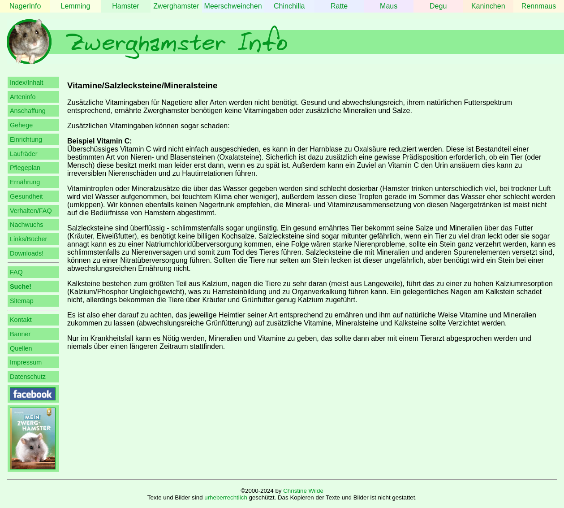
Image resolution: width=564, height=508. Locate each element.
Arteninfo (23, 96)
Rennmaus (538, 6)
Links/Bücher (28, 239)
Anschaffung (28, 110)
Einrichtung (26, 139)
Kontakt (21, 319)
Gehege (21, 125)
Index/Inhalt (26, 82)
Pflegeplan (25, 167)
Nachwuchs (26, 224)
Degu (438, 6)
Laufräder (24, 153)
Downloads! (26, 253)
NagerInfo (25, 6)
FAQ (16, 272)
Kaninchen (488, 6)
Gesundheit (26, 196)
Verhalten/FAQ (31, 210)
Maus (388, 6)
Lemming (75, 6)
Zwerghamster (176, 6)
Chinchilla (289, 6)
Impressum (26, 362)
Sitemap (22, 300)
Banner (20, 334)
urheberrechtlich (225, 497)
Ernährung (25, 182)
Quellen (21, 348)
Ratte (339, 6)
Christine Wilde (303, 490)
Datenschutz (28, 376)
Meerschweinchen (233, 6)
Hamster (125, 6)
